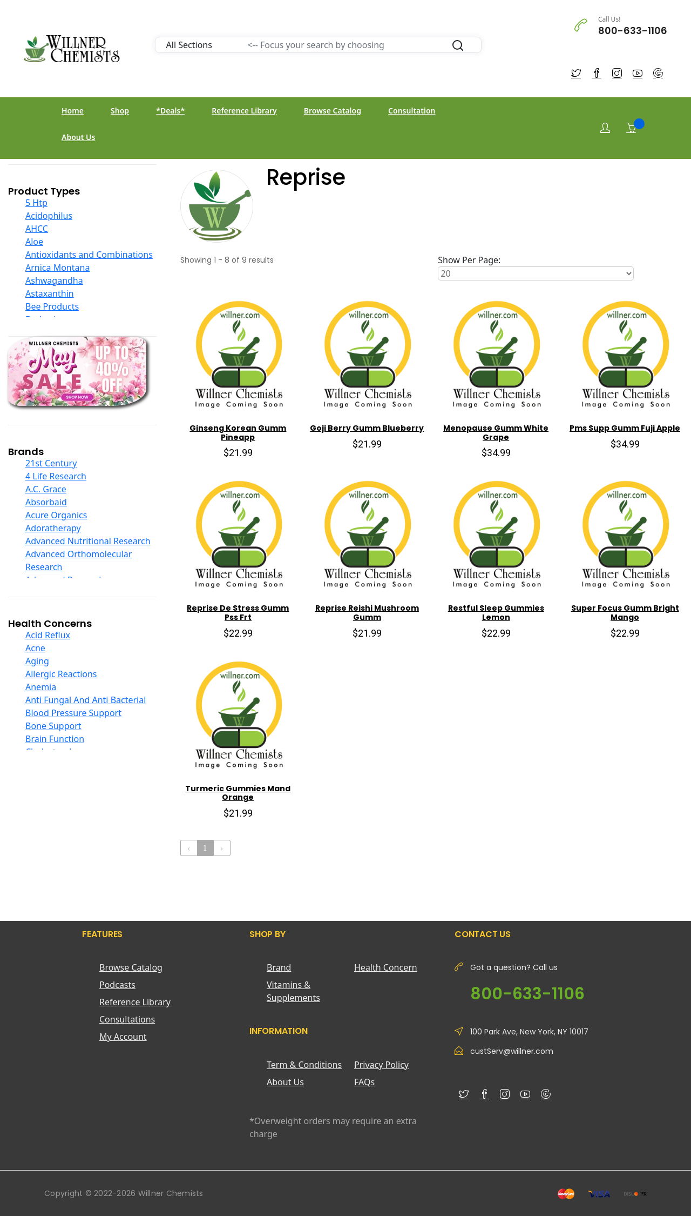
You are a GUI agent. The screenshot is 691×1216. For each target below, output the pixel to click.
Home (73, 110)
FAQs (364, 1082)
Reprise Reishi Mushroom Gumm (367, 613)
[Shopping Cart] (631, 127)
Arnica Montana (57, 267)
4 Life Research (55, 476)
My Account (123, 1037)
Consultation (411, 110)
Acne (35, 648)
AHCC (36, 229)
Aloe (34, 242)
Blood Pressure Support (73, 713)
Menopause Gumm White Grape (495, 433)
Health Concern (385, 967)
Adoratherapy (53, 528)
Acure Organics (56, 515)
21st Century (51, 463)
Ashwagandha (54, 280)
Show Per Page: (469, 260)
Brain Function (54, 739)
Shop (120, 110)
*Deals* (170, 110)
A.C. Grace (45, 489)
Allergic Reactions (61, 674)
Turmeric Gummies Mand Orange (237, 793)
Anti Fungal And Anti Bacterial (85, 700)
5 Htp (36, 203)
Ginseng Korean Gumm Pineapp (237, 433)
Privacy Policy (381, 1065)
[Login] (605, 128)
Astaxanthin (49, 293)
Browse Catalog (332, 110)
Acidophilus (48, 216)
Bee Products (52, 306)
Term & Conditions (304, 1065)
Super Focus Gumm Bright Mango (625, 613)
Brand (279, 967)
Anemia (40, 687)
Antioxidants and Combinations (89, 254)
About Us (78, 137)
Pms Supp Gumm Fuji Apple (625, 428)
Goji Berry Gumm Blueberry (367, 428)
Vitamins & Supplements (293, 991)
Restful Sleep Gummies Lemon (496, 613)
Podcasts (117, 985)
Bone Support (53, 726)
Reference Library (244, 110)
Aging (37, 661)
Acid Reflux (47, 635)
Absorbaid (46, 502)
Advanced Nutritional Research (88, 541)
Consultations (127, 1019)
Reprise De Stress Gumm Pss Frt (238, 613)
